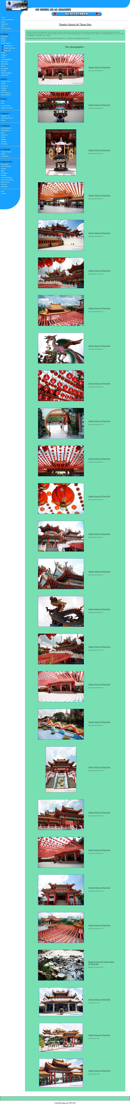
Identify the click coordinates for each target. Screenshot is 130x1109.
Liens (2, 191)
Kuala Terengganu (6, 73)
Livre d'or (3, 184)
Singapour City (5, 116)
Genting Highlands (6, 59)
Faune (2, 101)
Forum (2, 22)
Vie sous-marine (5, 105)
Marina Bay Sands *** (7, 118)
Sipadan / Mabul (5, 81)
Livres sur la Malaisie (6, 180)
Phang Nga (3, 135)
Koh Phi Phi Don (5, 128)
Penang (2, 52)
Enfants (2, 83)
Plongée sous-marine (6, 108)
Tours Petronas (8, 45)
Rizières (3, 154)
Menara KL (7, 50)
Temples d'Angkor (6, 151)
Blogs (2, 171)
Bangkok (3, 139)
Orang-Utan (4, 86)
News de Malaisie (5, 28)
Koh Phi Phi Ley (5, 130)
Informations (4, 164)
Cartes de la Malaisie (6, 19)
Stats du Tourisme (5, 166)
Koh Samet (3, 144)
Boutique (3, 175)
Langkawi (3, 55)
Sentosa (2, 120)
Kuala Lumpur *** (6, 43)
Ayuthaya (3, 141)
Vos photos (3, 173)
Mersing (3, 70)
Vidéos (2, 26)
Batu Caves (4, 61)
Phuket (2, 137)
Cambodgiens (4, 156)
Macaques (3, 88)
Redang (2, 38)
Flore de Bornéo (5, 92)
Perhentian (3, 36)
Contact (3, 193)
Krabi (2, 132)
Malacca (3, 57)
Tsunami (3, 168)
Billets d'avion (4, 182)
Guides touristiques (6, 177)
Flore (2, 103)
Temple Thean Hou (9, 48)
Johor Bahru (4, 64)
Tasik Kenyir (4, 75)
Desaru (2, 66)
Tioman (2, 41)
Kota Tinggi (4, 68)
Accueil (2, 17)
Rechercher (4, 24)
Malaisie (63, 1103)
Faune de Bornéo (5, 95)
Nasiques (3, 90)
